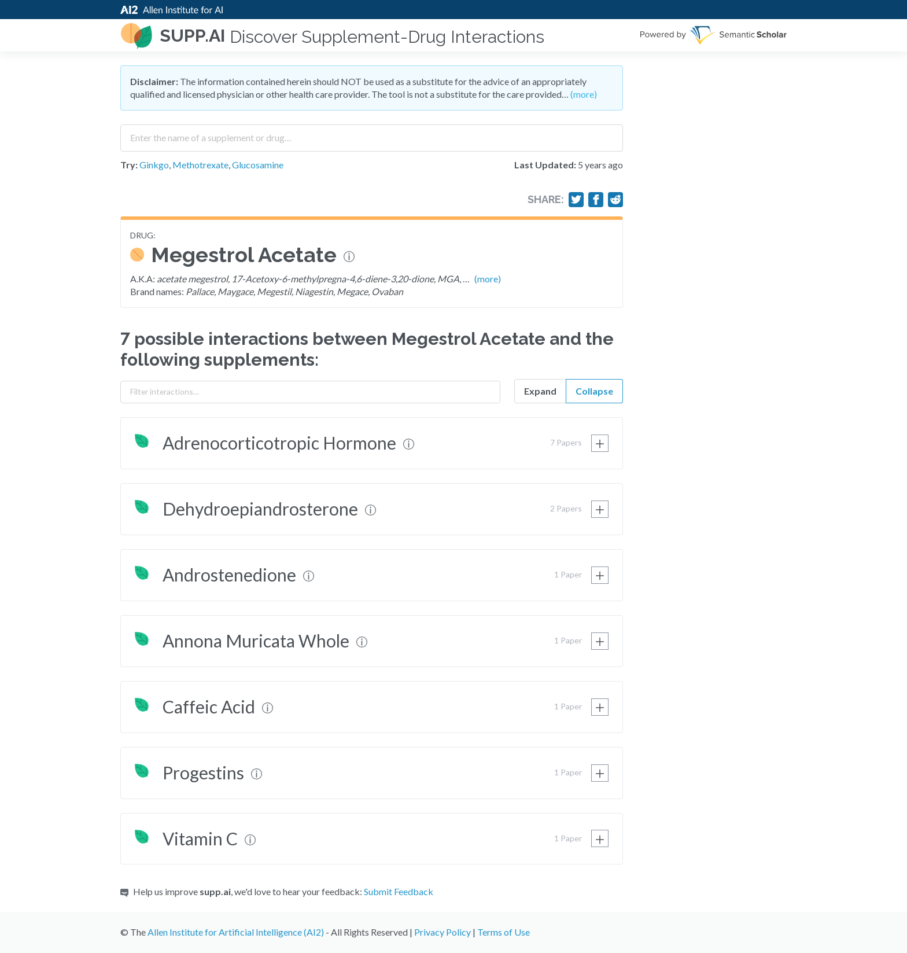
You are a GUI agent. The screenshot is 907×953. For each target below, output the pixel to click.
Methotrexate (200, 164)
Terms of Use (503, 931)
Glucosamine (257, 164)
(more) (583, 94)
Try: (129, 164)
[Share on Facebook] (596, 199)
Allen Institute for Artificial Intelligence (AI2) (236, 931)
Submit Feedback (398, 891)
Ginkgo (154, 164)
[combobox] (371, 133)
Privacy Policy (442, 931)
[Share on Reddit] (615, 199)
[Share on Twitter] (576, 199)
